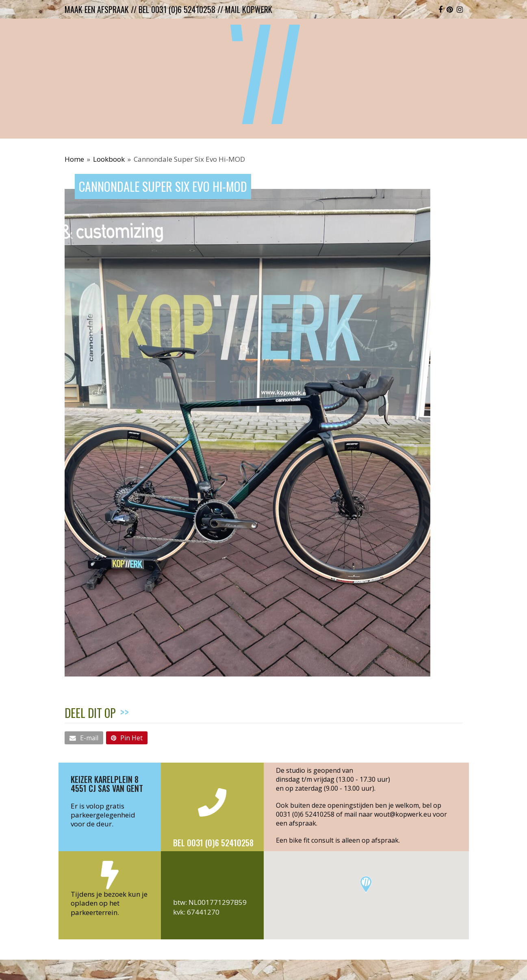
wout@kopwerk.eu (402, 814)
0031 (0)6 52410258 (305, 814)
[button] (84, 737)
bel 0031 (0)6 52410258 (177, 9)
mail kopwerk (248, 9)
